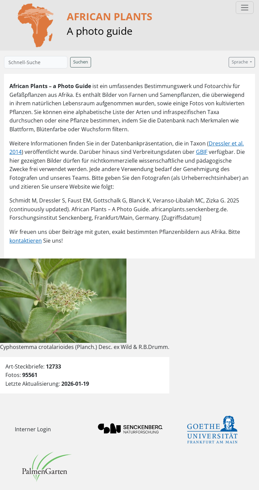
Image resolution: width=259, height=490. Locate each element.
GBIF (201, 152)
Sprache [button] (240, 62)
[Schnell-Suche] (35, 62)
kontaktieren (25, 240)
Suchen (80, 62)
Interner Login (33, 429)
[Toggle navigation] (245, 7)
